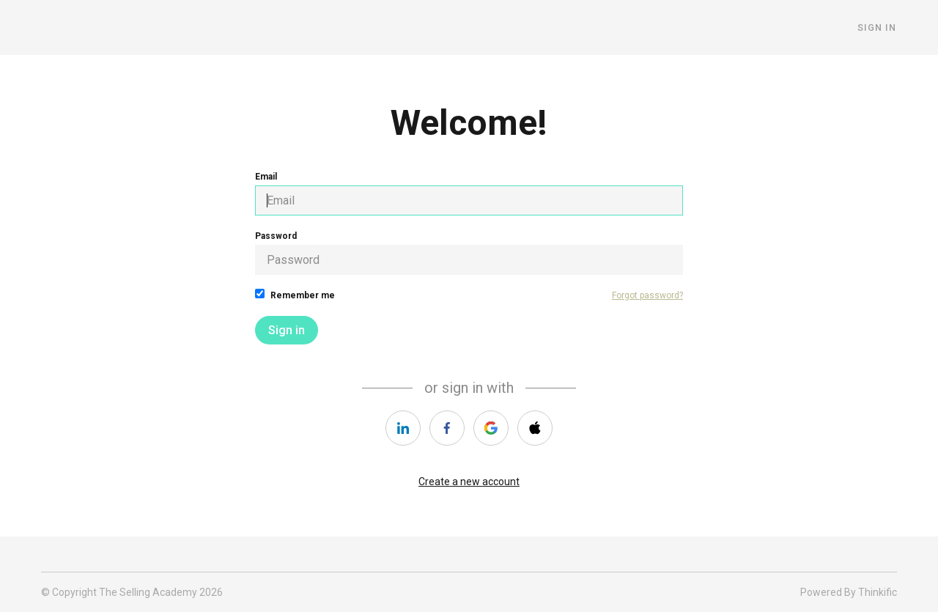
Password (469, 253)
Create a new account (469, 481)
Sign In (877, 27)
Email (469, 193)
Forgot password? (647, 295)
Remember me (295, 295)
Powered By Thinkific (848, 592)
